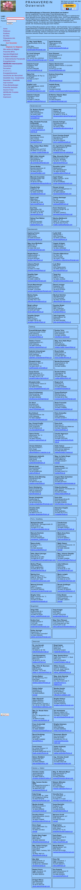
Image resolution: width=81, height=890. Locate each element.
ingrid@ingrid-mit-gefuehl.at (63, 152)
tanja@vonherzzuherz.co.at (63, 281)
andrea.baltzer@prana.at (41, 683)
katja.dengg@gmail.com (41, 800)
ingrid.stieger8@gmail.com (62, 183)
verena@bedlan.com (38, 173)
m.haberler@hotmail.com (58, 101)
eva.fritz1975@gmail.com (38, 419)
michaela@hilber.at (36, 337)
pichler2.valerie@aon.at (37, 440)
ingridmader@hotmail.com (36, 50)
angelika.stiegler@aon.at (36, 322)
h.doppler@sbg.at (61, 514)
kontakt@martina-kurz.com (40, 581)
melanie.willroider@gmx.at (62, 789)
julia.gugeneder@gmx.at (62, 322)
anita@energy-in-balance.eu (60, 683)
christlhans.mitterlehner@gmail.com (66, 260)
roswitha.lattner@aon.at (61, 173)
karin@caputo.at (35, 494)
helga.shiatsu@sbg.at (62, 494)
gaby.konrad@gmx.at (34, 70)
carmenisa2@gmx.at (39, 790)
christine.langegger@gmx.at (39, 514)
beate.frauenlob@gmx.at (63, 409)
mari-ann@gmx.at (64, 539)
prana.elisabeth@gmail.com (39, 388)
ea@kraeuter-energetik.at (38, 368)
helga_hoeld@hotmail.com (40, 616)
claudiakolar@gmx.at (38, 194)
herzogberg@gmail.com (62, 763)
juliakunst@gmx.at (39, 662)
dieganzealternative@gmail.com (64, 116)
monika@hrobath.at (39, 811)
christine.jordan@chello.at (41, 778)
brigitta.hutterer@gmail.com (64, 705)
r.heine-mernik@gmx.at (41, 720)
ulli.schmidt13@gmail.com (40, 163)
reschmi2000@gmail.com (62, 194)
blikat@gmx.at (58, 291)
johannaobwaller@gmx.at (67, 560)
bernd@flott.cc (38, 741)
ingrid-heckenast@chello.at (58, 48)
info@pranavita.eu (38, 866)
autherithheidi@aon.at (37, 463)
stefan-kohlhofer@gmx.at (63, 753)
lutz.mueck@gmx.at (60, 270)
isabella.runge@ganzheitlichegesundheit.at (64, 91)
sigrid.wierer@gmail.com (41, 886)
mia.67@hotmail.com (36, 409)
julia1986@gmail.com (65, 570)
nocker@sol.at (60, 473)
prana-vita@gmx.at (60, 239)
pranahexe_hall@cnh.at (39, 539)
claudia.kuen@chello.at (66, 529)
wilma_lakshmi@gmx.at (62, 672)
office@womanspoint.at (40, 842)
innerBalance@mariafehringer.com (43, 560)
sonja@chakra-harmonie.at (38, 378)
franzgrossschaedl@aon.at (42, 731)
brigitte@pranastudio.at (39, 601)
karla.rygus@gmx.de (60, 842)
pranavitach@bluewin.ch (66, 591)
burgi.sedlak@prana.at (63, 357)
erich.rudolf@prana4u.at (61, 142)
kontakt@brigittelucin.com (36, 91)
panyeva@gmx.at (37, 214)
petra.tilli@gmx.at (59, 866)
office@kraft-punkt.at (39, 855)
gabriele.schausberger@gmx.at (40, 357)
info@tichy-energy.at (62, 337)
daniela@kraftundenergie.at (63, 128)
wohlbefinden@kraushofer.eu (41, 183)
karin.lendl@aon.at (37, 204)
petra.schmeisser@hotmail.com (66, 419)
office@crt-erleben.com (62, 695)
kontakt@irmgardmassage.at (65, 483)
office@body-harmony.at (62, 301)
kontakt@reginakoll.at (62, 388)
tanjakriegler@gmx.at (60, 616)
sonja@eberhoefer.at (60, 811)
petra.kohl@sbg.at (61, 430)
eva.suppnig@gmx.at (60, 876)
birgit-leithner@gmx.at (35, 312)
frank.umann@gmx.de (40, 753)
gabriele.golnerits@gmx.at (36, 101)
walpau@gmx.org (37, 225)
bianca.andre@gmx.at (39, 550)
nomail (51, 60)
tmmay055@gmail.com (57, 70)
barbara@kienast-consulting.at (37, 117)
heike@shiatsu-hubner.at (64, 452)
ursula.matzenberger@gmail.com (39, 291)
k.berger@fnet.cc (59, 312)
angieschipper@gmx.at (61, 250)
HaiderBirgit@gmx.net (62, 652)
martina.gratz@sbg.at (37, 483)
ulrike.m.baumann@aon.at (42, 672)
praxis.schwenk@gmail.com (37, 60)
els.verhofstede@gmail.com (64, 717)
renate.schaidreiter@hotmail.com (41, 504)
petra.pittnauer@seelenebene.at (64, 626)
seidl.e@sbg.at (34, 473)
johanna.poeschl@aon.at (36, 270)
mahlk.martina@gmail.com (62, 225)
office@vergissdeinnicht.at (37, 301)
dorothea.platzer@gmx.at (41, 821)
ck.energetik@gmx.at (36, 430)
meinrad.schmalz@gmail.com (41, 591)
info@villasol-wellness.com (42, 707)
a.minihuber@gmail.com (36, 250)
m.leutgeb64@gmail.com (66, 581)
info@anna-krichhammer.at (38, 399)
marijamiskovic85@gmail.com (63, 852)
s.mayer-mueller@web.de (40, 152)
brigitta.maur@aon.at (35, 260)
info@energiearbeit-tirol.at (40, 529)
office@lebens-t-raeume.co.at (39, 452)
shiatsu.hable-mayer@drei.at (65, 347)
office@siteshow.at (55, 81)
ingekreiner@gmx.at (35, 239)
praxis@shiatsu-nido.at (62, 662)
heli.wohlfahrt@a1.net (40, 763)
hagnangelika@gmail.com (37, 281)
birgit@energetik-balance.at (63, 831)
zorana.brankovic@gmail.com (65, 399)
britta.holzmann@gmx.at (62, 731)
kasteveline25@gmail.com (40, 626)
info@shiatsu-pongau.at (63, 504)
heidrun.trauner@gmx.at (38, 347)
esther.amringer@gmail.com (41, 637)
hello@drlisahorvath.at (41, 652)
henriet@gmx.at (36, 142)
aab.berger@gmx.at (60, 163)
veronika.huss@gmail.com (62, 800)
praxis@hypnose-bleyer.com (63, 778)
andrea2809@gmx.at (60, 204)
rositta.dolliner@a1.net (63, 378)
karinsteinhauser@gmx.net (62, 214)
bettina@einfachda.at (38, 570)
